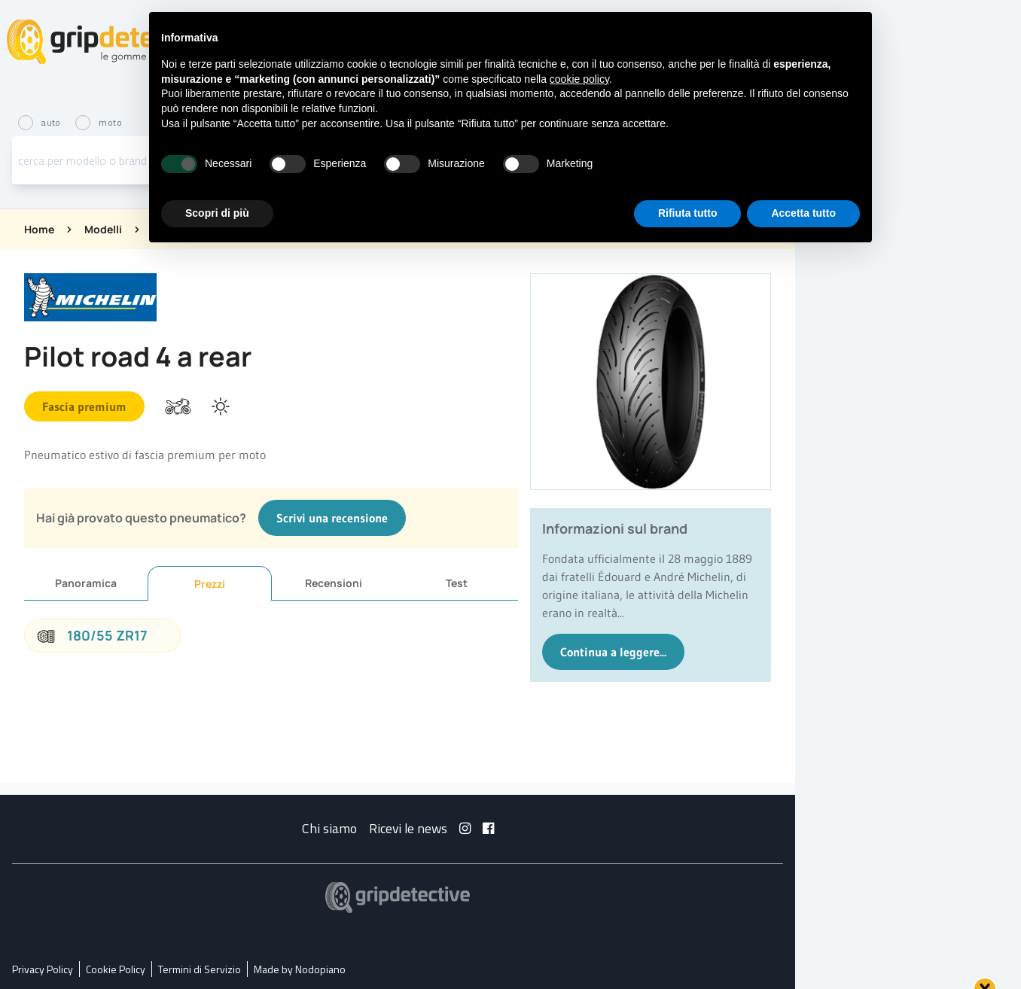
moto (98, 122)
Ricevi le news (408, 828)
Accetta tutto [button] (803, 213)
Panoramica (86, 583)
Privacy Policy (42, 969)
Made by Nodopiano (300, 969)
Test (457, 583)
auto (40, 122)
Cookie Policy (115, 969)
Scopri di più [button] (217, 213)
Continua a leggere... (613, 651)
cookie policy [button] (579, 79)
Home (39, 229)
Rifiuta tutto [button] (688, 213)
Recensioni (333, 583)
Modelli (103, 229)
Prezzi (209, 584)
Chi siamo (329, 828)
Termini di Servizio (199, 969)
